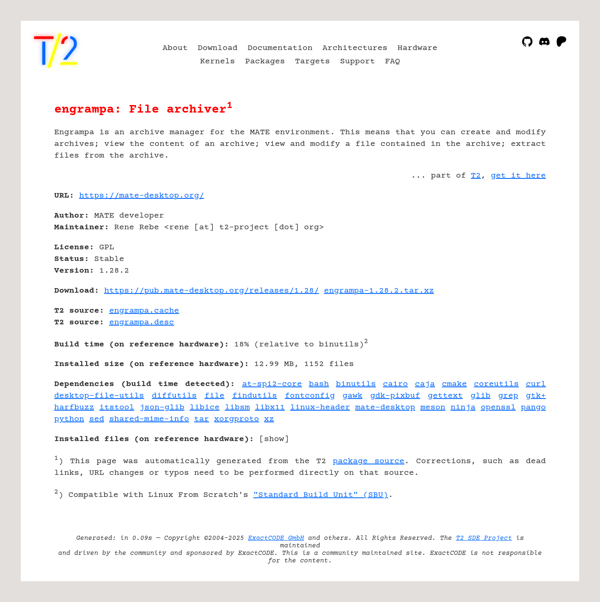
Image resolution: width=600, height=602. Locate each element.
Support (357, 61)
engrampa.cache (144, 311)
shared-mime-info (149, 419)
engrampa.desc (141, 322)
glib (480, 396)
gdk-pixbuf (395, 396)
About (175, 48)
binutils (356, 384)
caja (425, 384)
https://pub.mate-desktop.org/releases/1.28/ (211, 291)
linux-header (320, 407)
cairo (395, 384)
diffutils (174, 396)
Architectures (355, 48)
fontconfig (310, 396)
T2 (476, 176)
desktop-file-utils (99, 396)
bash (319, 384)
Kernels (217, 61)
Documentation (280, 48)
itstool (116, 407)
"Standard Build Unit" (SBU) (320, 495)
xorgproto (236, 419)
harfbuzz (74, 407)
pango (533, 407)
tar (201, 419)
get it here (518, 176)
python (69, 419)
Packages (265, 61)
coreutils (496, 384)
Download (218, 48)
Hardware (418, 48)
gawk (352, 396)
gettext (445, 396)
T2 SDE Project (484, 538)
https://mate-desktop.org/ (141, 196)
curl (536, 384)
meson (432, 407)
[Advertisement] (521, 244)
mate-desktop (385, 407)
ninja (462, 407)
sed (96, 419)
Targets (312, 61)
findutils (254, 396)
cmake (454, 384)
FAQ (392, 61)
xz (269, 419)
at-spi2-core (272, 384)
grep (508, 396)
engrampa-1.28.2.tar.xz (379, 291)
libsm (237, 407)
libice (205, 407)
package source (369, 461)
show (274, 439)
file (215, 396)
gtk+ (536, 396)
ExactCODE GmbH (276, 538)
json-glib (162, 407)
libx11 (270, 407)
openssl (498, 407)
